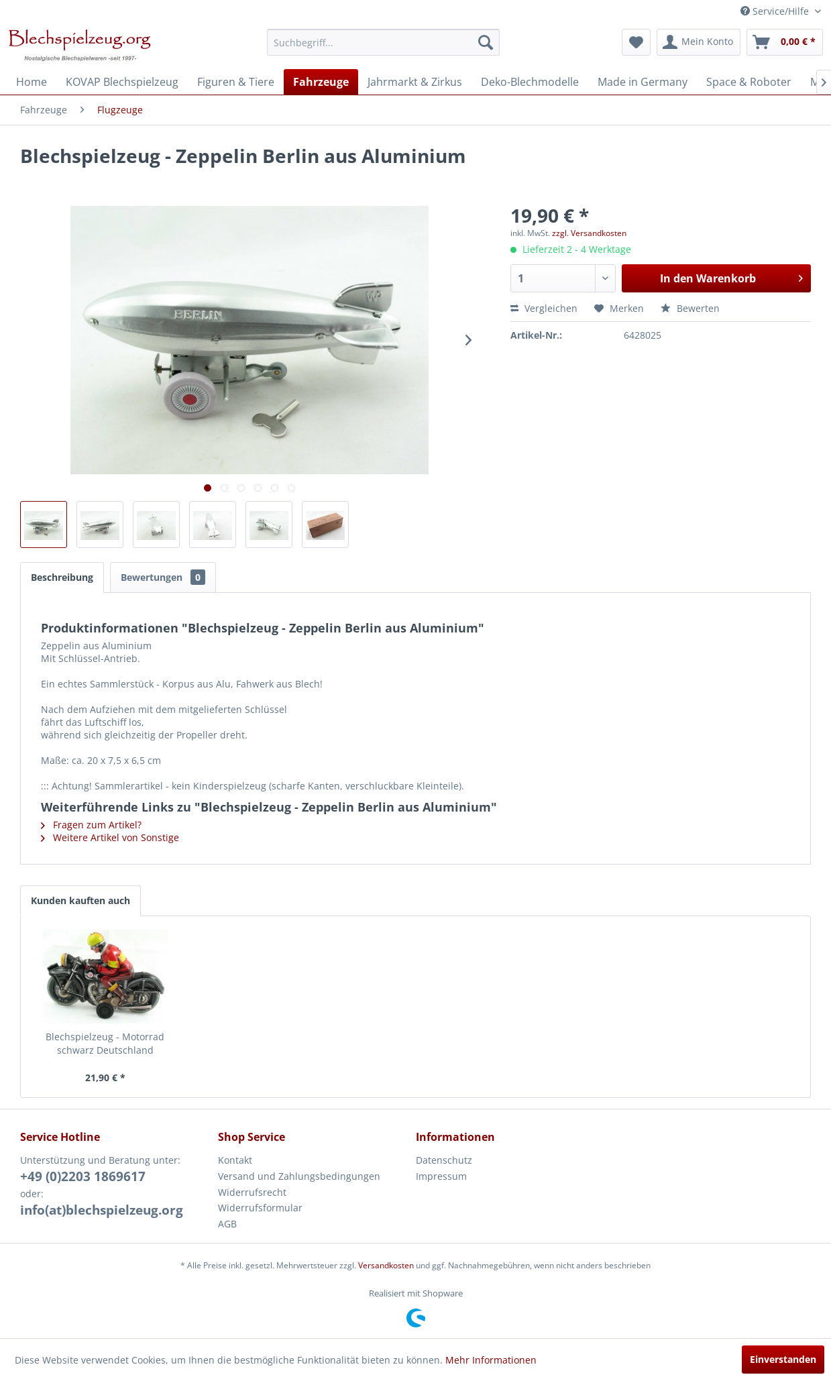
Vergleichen (543, 308)
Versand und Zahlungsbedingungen (299, 1176)
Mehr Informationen (491, 1360)
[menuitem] (383, 42)
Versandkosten (386, 1265)
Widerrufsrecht (252, 1192)
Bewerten (690, 308)
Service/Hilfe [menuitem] (776, 11)
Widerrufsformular (260, 1207)
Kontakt (235, 1160)
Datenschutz (444, 1160)
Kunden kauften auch (80, 900)
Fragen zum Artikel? (91, 824)
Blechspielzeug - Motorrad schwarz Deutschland (105, 1043)
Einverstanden (783, 1359)
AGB (227, 1223)
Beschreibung (62, 577)
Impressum (441, 1176)
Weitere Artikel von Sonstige (110, 837)
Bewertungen (163, 577)
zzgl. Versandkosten (589, 233)
